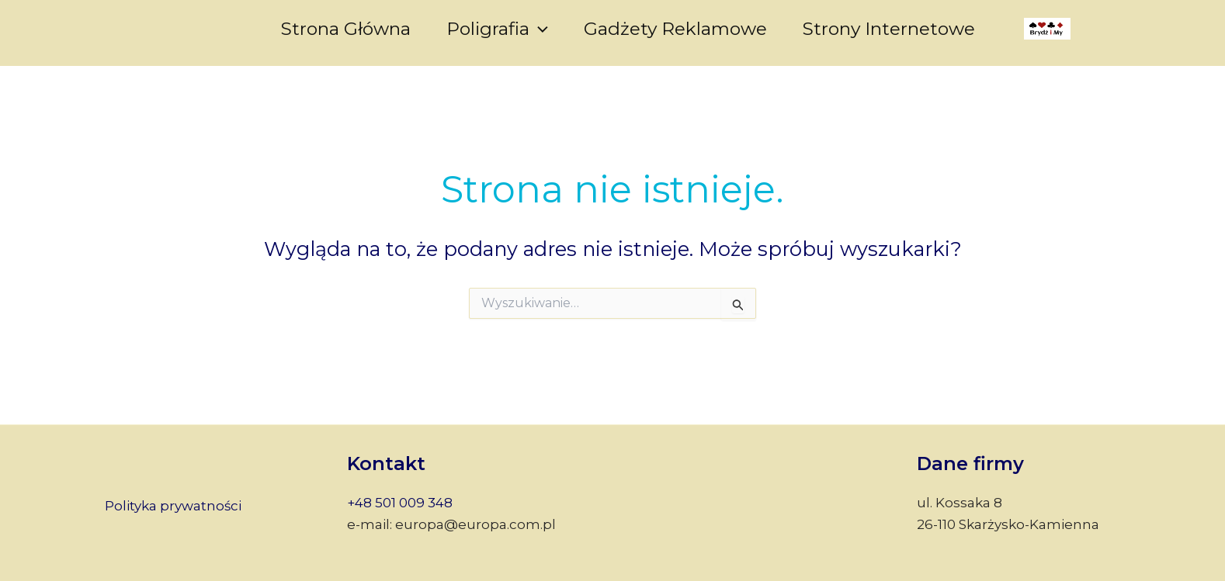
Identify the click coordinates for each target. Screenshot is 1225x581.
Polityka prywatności (173, 506)
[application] (538, 29)
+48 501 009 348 (400, 502)
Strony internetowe (889, 29)
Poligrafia (497, 29)
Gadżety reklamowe (675, 29)
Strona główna (346, 29)
